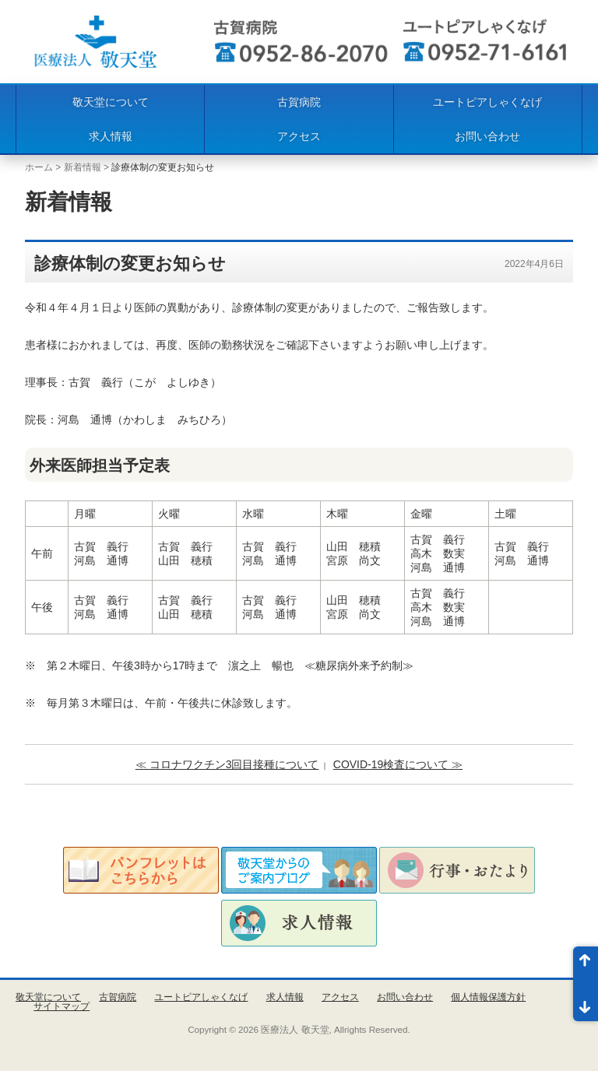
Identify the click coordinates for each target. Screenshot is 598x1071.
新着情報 (82, 167)
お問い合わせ (487, 136)
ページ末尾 (585, 1002)
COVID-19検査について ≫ (398, 764)
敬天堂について (110, 102)
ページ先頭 (585, 965)
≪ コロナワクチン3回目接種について (227, 764)
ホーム (39, 167)
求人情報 (110, 136)
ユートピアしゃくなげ (487, 102)
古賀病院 (299, 102)
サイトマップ (61, 1006)
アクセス (299, 136)
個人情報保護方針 (488, 997)
